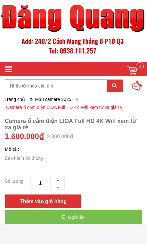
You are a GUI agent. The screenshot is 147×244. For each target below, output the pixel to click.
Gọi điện (73, 217)
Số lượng (14, 181)
